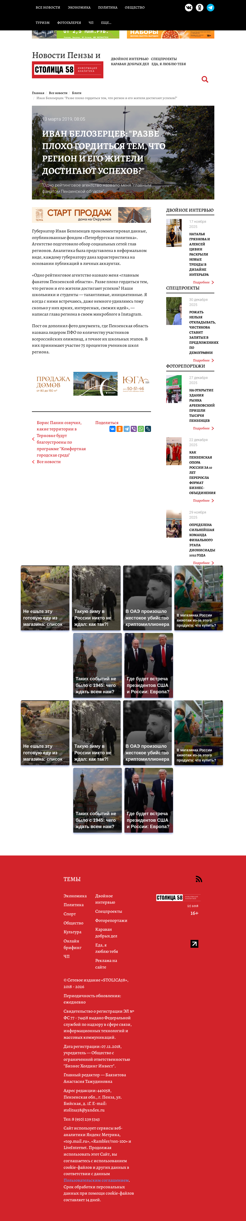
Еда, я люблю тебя (169, 64)
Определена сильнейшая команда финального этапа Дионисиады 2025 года (202, 540)
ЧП (91, 22)
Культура (72, 932)
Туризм (43, 22)
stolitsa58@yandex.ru (84, 1110)
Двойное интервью (129, 59)
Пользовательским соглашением (96, 1180)
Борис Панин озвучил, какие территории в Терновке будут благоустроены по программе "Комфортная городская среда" (61, 439)
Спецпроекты (164, 59)
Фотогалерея (69, 22)
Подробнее (203, 282)
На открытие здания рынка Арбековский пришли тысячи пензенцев (202, 405)
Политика (107, 7)
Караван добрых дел (130, 64)
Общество (135, 7)
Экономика (79, 7)
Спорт (70, 914)
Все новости (48, 7)
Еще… (106, 22)
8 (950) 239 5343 (86, 1119)
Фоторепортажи (185, 366)
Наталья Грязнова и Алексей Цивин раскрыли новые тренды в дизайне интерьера (199, 254)
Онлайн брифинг (73, 944)
